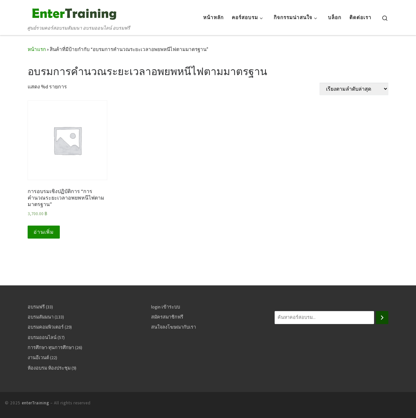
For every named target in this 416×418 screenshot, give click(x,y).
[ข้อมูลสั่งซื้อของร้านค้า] (353, 89)
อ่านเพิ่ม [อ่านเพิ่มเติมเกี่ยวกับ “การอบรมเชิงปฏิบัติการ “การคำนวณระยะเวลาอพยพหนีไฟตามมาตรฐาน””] (43, 232)
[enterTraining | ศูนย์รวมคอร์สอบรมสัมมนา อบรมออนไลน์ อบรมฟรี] (73, 12)
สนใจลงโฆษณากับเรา (173, 327)
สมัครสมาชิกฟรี (167, 317)
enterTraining (35, 403)
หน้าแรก (37, 49)
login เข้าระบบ (165, 307)
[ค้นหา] (382, 317)
